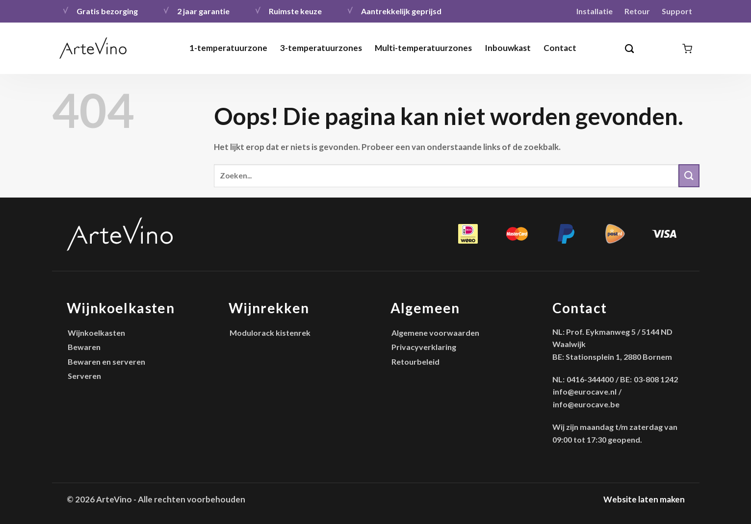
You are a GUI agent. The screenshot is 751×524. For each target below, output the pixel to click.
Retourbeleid (415, 361)
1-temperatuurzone (228, 48)
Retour (637, 11)
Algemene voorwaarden (435, 332)
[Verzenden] (688, 175)
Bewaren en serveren (106, 361)
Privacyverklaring (423, 346)
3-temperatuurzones (321, 48)
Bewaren (84, 346)
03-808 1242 (656, 379)
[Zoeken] (630, 48)
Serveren (84, 375)
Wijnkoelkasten (96, 332)
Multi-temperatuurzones (423, 48)
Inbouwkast (508, 48)
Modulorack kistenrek (270, 332)
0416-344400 (590, 379)
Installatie (594, 11)
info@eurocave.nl (585, 391)
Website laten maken (644, 499)
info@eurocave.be (586, 404)
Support (677, 11)
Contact (560, 48)
